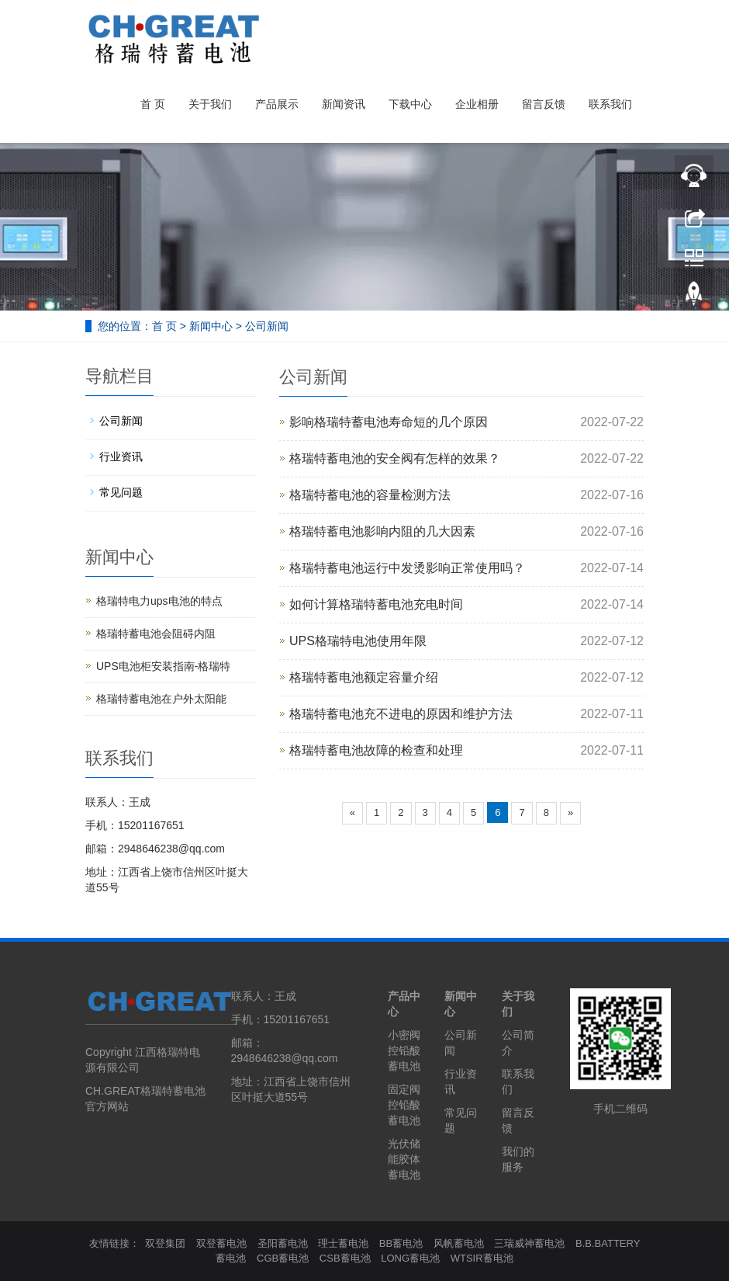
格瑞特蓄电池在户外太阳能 (161, 699)
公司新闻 (266, 326)
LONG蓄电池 (410, 1258)
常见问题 (121, 492)
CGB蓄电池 (283, 1258)
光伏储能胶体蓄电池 (404, 1159)
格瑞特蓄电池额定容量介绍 (363, 677)
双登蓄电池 (221, 1243)
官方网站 (107, 1106)
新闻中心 (211, 326)
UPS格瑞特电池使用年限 (358, 640)
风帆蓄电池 (459, 1243)
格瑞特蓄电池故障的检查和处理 (376, 750)
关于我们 (210, 104)
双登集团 (165, 1243)
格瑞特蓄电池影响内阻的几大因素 (382, 531)
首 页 (152, 104)
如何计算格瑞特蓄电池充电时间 (376, 604)
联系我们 (610, 104)
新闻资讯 (343, 104)
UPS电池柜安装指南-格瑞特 (163, 666)
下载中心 (410, 104)
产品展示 (277, 104)
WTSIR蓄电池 (482, 1258)
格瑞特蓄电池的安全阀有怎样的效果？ (394, 458)
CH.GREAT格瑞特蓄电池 (145, 1091)
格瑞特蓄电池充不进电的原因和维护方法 (401, 713)
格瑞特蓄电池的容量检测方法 (370, 495)
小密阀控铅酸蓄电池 (404, 1050)
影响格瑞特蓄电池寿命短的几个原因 (388, 422)
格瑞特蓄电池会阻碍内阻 (156, 633)
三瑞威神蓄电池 (529, 1243)
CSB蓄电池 (345, 1258)
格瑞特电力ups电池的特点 (159, 601)
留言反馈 (543, 104)
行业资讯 (121, 456)
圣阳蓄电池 (282, 1243)
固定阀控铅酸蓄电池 (404, 1105)
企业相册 (477, 104)
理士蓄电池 (343, 1243)
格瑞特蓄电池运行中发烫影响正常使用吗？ (407, 568)
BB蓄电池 (401, 1243)
